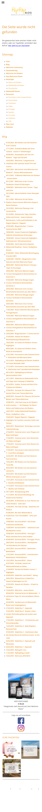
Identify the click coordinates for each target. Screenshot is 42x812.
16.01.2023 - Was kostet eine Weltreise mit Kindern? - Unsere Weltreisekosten (22, 170)
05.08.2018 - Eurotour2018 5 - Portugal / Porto (23, 539)
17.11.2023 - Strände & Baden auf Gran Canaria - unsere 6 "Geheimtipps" (20, 150)
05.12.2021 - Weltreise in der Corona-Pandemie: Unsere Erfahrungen (19, 182)
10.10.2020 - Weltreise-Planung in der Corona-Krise (20, 209)
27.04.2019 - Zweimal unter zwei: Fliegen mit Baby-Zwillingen (22, 433)
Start (8, 61)
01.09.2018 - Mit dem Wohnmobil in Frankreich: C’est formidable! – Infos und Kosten (21, 516)
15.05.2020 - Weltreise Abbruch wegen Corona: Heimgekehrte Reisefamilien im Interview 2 (21, 319)
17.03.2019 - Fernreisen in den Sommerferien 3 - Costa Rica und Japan (22, 451)
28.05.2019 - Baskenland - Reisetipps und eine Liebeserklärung (23, 427)
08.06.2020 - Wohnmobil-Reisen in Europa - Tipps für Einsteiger (21, 266)
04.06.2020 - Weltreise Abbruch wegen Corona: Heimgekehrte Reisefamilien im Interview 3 (21, 274)
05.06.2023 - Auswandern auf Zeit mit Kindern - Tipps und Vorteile (20, 156)
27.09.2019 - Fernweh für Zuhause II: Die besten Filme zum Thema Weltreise (20, 391)
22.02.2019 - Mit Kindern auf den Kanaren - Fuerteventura (22, 457)
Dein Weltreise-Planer (14, 76)
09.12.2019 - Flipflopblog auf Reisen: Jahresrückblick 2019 (19, 373)
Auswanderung (11, 70)
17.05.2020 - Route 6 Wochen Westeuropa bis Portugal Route (22, 311)
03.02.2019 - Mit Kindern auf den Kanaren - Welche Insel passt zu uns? (22, 475)
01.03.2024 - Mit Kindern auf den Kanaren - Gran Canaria (22, 144)
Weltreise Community (14, 67)
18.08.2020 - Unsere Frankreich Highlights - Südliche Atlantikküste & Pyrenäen (22, 233)
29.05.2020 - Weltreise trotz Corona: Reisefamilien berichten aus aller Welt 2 (21, 290)
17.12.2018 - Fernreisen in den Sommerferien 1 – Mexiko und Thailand (22, 487)
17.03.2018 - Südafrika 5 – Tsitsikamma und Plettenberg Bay (22, 621)
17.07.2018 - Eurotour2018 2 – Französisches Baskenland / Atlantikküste (22, 555)
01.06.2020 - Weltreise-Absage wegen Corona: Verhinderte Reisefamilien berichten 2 (20, 283)
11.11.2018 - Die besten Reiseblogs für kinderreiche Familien (20, 496)
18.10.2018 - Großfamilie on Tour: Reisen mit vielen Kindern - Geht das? (22, 502)
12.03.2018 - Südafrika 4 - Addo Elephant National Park (21, 627)
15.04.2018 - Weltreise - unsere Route (20, 590)
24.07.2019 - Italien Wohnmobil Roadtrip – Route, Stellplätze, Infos (21, 412)
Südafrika (11, 118)
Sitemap (35, 789)
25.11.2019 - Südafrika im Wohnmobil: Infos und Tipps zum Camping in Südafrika (22, 379)
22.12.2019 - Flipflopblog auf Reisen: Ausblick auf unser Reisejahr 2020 (22, 361)
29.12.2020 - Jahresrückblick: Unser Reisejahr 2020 (22, 194)
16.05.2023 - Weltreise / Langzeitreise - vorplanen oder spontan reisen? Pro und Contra (21, 163)
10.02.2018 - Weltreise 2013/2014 (18, 656)
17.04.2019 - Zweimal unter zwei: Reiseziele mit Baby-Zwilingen (22, 439)
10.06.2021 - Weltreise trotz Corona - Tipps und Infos (22, 188)
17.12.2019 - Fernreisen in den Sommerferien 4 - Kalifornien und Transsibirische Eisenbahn (23, 367)
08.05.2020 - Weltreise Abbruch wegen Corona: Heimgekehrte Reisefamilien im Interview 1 (21, 328)
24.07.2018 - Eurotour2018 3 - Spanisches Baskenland (21, 549)
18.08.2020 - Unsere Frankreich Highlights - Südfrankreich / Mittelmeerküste (22, 239)
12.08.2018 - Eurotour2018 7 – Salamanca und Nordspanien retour (22, 529)
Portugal (11, 109)
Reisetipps (10, 79)
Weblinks (9, 127)
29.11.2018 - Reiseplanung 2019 (17, 492)
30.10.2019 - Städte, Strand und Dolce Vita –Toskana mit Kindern (22, 385)
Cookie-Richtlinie (26, 789)
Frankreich (12, 103)
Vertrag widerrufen (10, 791)
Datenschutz (15, 789)
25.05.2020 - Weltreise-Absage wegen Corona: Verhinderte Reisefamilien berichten (20, 298)
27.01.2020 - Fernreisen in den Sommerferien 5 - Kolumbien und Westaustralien (22, 355)
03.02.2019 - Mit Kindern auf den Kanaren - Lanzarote (22, 469)
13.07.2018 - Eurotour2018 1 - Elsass (19, 560)
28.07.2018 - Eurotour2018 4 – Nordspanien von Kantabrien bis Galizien (21, 543)
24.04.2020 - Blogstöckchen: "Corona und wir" (23, 334)
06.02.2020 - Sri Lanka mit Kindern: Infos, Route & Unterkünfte (21, 350)
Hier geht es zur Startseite (19, 45)
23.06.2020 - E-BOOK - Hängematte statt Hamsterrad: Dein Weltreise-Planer (21, 260)
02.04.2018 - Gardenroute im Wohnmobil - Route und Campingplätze (21, 603)
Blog (7, 64)
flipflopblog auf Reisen (16, 85)
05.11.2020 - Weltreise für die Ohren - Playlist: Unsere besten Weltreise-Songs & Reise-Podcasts (22, 202)
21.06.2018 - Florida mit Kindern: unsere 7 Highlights (21, 570)
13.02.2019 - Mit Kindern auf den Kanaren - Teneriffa (22, 463)
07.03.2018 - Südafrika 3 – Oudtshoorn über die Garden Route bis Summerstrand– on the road (23, 635)
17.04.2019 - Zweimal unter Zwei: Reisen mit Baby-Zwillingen (22, 445)
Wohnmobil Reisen (13, 91)
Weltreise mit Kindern (14, 73)
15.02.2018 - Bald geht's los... (16, 650)
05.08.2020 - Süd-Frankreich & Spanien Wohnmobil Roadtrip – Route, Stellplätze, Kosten (21, 247)
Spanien (11, 112)
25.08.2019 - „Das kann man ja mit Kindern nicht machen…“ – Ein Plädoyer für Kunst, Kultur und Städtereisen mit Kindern (21, 405)
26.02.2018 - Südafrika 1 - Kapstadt (19, 647)
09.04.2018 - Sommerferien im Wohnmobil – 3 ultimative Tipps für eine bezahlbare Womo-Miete (23, 596)
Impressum (6, 789)
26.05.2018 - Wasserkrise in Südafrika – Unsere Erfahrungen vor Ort (20, 579)
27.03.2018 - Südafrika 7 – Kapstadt (19, 608)
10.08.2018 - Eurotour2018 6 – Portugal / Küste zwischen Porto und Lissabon (20, 535)
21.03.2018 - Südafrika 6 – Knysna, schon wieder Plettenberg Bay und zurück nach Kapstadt (21, 614)
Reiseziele (10, 94)
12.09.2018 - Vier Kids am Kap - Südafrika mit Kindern (22, 508)
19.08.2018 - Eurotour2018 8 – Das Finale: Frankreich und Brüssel (21, 523)
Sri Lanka (11, 115)
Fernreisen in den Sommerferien (19, 97)
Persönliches (12, 88)
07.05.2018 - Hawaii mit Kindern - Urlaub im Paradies (22, 585)
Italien (10, 106)
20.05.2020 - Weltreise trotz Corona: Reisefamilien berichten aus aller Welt (20, 305)
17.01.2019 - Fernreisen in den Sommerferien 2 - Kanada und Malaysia (22, 481)
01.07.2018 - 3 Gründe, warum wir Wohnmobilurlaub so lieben (18, 564)
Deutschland (12, 100)
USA (9, 121)
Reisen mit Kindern (15, 82)
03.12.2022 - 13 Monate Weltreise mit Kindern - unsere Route (23, 176)
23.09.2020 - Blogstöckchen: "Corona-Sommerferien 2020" (19, 227)
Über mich (10, 124)
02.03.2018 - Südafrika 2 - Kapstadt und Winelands (20, 642)
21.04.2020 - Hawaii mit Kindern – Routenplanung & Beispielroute (18, 338)
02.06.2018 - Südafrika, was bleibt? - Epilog (22, 575)
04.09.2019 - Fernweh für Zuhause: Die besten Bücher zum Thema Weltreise (23, 397)
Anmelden (6, 796)
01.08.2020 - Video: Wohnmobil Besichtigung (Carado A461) (22, 254)
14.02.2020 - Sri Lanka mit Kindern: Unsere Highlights (21, 344)
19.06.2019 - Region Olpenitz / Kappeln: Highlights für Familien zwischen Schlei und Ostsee (22, 420)
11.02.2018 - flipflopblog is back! (18, 653)
